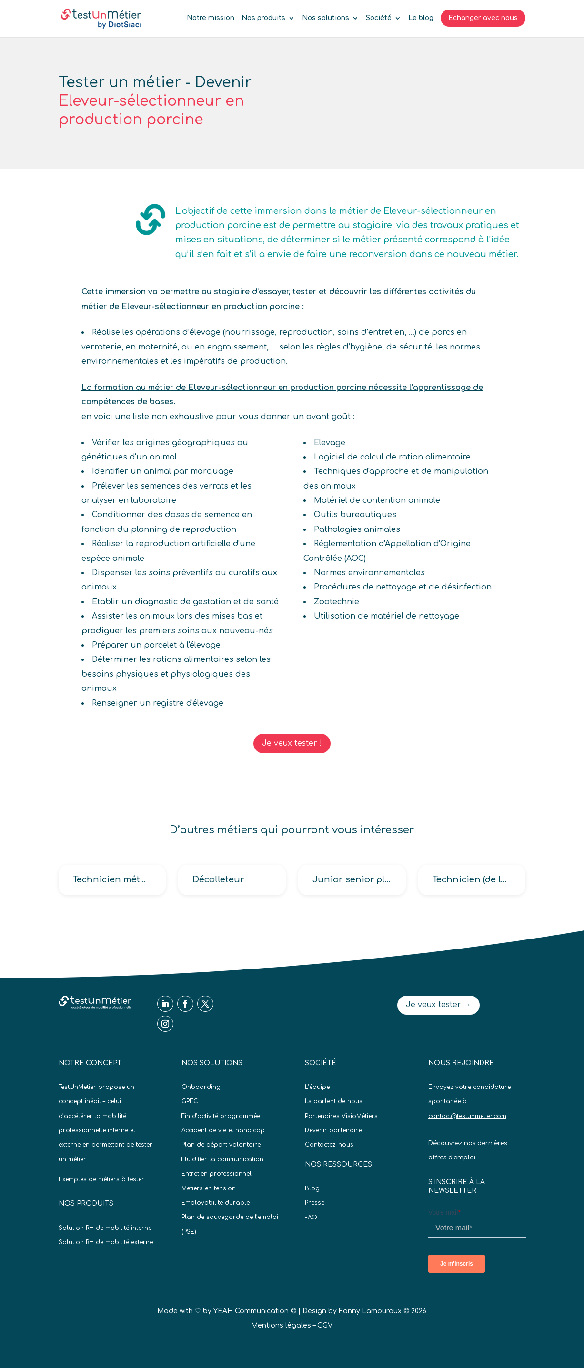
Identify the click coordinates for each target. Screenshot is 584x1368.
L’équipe (317, 1087)
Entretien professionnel (216, 1173)
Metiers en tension (208, 1188)
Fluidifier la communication (222, 1159)
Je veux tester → (438, 1004)
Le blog (420, 18)
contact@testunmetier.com (467, 1116)
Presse (314, 1202)
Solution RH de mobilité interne (105, 1228)
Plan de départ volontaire (221, 1144)
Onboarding (201, 1087)
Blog (312, 1188)
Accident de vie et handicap (223, 1130)
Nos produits (263, 18)
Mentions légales (281, 1325)
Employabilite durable (215, 1202)
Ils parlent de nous (333, 1101)
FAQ (311, 1217)
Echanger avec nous (483, 17)
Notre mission (210, 18)
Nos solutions (325, 18)
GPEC (189, 1101)
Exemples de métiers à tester (101, 1179)
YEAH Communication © (254, 1311)
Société (379, 18)
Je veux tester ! (292, 743)
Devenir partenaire (333, 1130)
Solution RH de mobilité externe (106, 1242)
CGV (324, 1325)
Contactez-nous (329, 1144)
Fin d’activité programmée (220, 1116)
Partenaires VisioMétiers (341, 1116)
